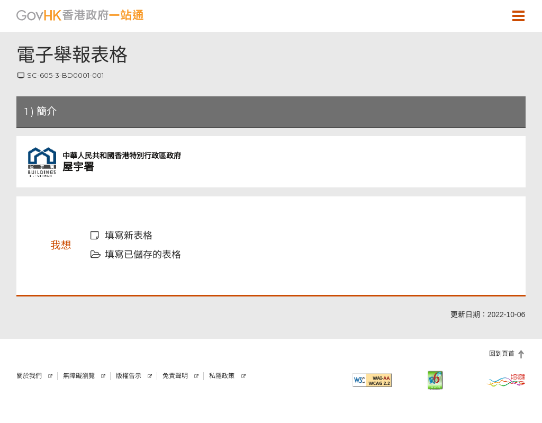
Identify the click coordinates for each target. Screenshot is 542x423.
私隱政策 (221, 376)
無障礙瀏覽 (79, 376)
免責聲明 (175, 376)
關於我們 (29, 376)
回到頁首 (501, 353)
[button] (487, 15)
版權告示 (128, 376)
